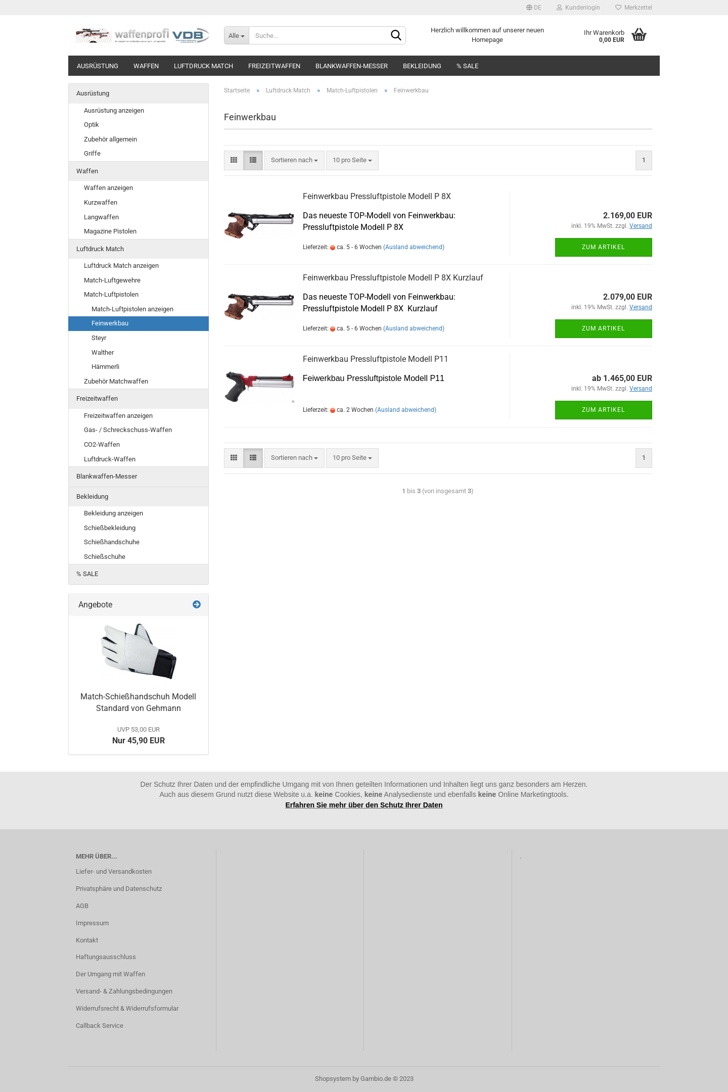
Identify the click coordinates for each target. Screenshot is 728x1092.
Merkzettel (633, 7)
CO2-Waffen (102, 444)
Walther (103, 352)
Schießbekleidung (109, 528)
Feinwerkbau (110, 323)
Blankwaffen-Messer (351, 66)
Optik (91, 124)
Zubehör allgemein (110, 139)
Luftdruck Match (203, 66)
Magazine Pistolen (110, 231)
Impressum (92, 923)
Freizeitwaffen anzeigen (118, 415)
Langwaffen (101, 217)
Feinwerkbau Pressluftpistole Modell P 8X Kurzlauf (393, 277)
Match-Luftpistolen (111, 294)
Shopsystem (333, 1078)
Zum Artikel (603, 247)
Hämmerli (105, 366)
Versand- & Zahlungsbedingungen (124, 991)
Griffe (92, 153)
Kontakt (87, 940)
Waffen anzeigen (108, 188)
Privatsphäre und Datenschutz (119, 888)
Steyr (99, 338)
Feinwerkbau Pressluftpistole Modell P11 (375, 359)
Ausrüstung (97, 66)
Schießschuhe (104, 556)
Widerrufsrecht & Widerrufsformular (127, 1008)
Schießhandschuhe (112, 542)
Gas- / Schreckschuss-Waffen (128, 430)
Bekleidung (422, 66)
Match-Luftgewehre (112, 280)
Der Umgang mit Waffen (110, 974)
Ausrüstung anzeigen (114, 110)
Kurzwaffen (100, 202)
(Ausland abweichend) (413, 247)
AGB (82, 906)
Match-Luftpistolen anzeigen (132, 309)
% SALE (467, 66)
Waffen (146, 66)
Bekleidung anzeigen (113, 513)
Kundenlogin (578, 7)
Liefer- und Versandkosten (114, 871)
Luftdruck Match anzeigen (121, 265)
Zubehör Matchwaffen (116, 381)
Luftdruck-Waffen (109, 459)
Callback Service (99, 1025)
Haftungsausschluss (106, 957)
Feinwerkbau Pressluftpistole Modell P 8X (377, 196)
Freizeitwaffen (274, 66)
